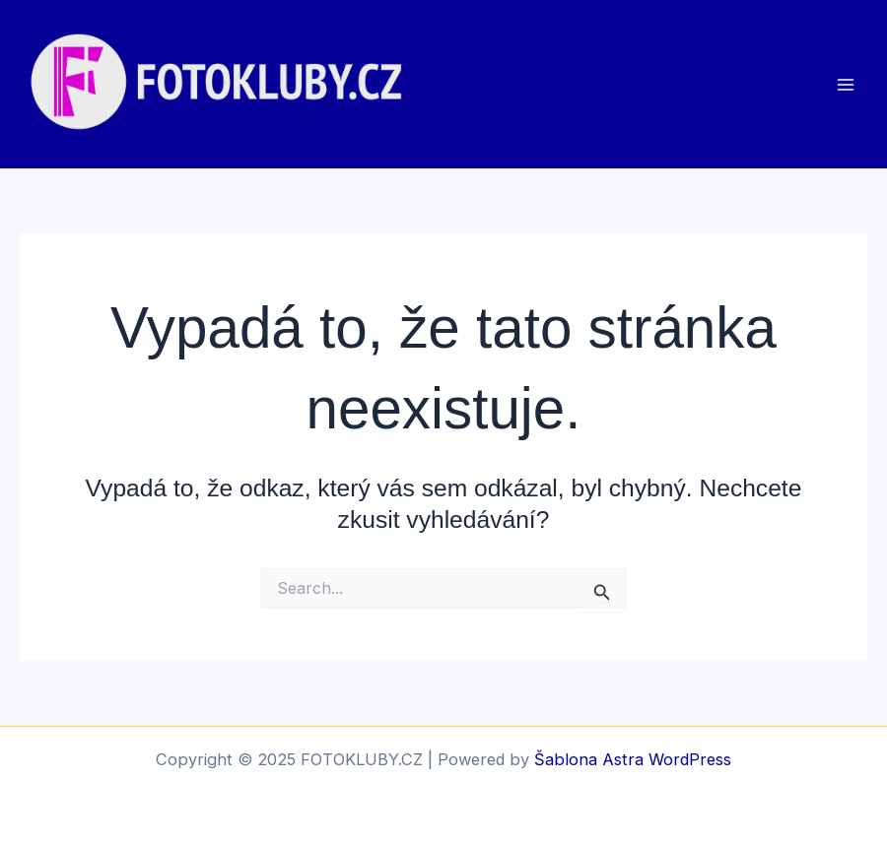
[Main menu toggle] (845, 84)
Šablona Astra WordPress (632, 759)
